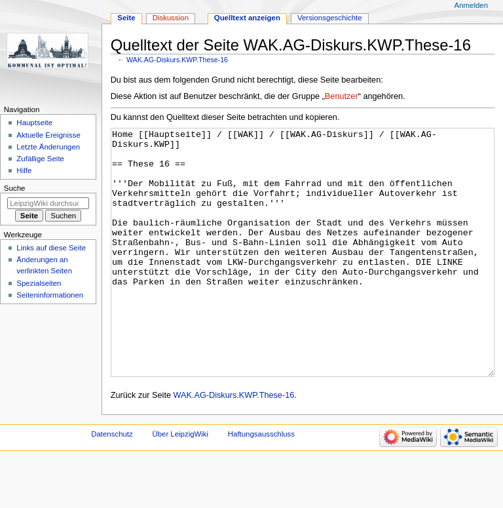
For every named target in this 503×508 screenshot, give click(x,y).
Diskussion (171, 18)
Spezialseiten (38, 283)
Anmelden (472, 5)
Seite (126, 18)
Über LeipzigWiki (180, 483)
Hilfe (23, 170)
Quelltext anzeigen (247, 18)
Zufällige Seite (40, 159)
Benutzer (341, 96)
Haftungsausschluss (261, 483)
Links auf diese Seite (51, 248)
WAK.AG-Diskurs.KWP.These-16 (177, 60)
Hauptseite (34, 123)
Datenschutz (112, 483)
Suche (15, 188)
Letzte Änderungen (48, 147)
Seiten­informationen (49, 295)
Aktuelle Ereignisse (48, 135)
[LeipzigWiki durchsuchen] (48, 203)
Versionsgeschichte (329, 18)
